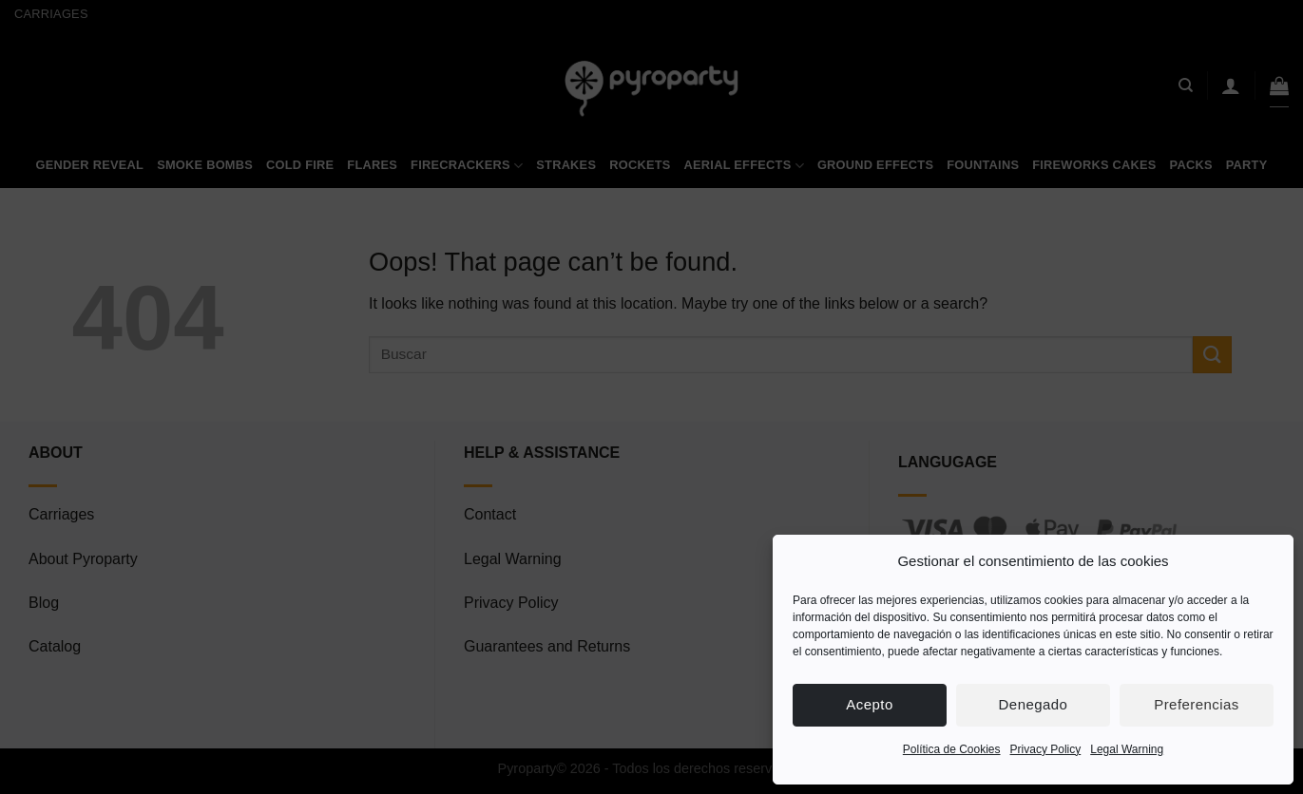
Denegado (1033, 704)
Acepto (869, 704)
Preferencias (1196, 704)
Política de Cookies (952, 749)
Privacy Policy (1046, 749)
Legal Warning (1126, 749)
